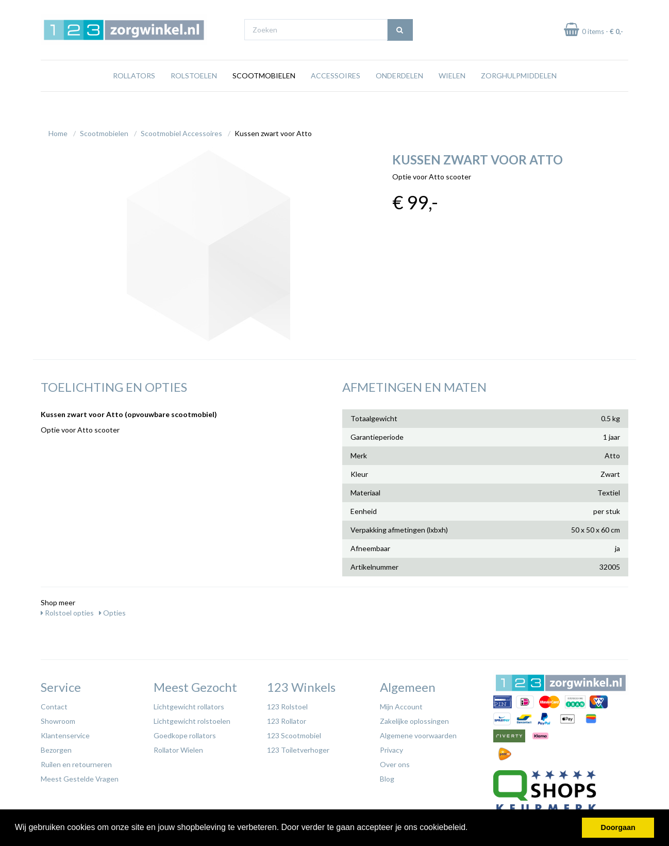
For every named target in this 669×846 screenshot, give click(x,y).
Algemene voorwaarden (418, 732)
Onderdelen (399, 95)
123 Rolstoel (287, 704)
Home (58, 130)
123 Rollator (286, 718)
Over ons (395, 761)
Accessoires (335, 95)
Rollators (134, 95)
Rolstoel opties (67, 610)
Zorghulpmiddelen (519, 95)
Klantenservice (65, 732)
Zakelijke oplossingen (414, 718)
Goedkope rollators (185, 732)
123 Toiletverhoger (298, 747)
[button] (471, 828)
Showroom (58, 718)
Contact (54, 704)
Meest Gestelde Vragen (80, 776)
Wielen (452, 95)
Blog (387, 776)
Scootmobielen (263, 95)
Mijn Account (401, 704)
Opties (112, 610)
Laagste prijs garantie (598, 9)
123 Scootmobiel (294, 732)
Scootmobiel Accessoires (181, 130)
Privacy (391, 747)
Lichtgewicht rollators (189, 704)
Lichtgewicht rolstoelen (192, 718)
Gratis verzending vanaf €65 (88, 9)
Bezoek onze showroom (435, 9)
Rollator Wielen (178, 747)
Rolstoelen (194, 95)
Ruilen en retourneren (76, 761)
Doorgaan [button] (618, 827)
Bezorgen (56, 747)
